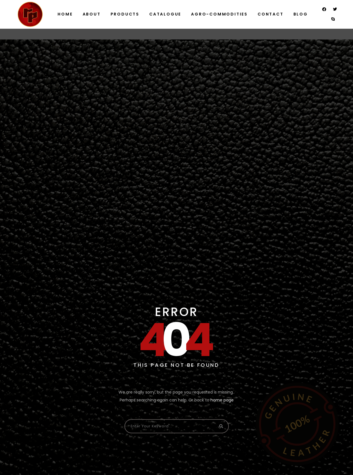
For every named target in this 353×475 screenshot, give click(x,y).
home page (222, 400)
